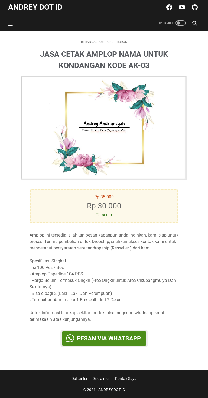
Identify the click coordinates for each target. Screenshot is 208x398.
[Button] (29, 128)
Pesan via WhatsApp (109, 338)
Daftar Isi (79, 378)
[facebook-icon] (168, 7)
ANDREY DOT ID (35, 7)
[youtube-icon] (181, 7)
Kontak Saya (125, 378)
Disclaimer (101, 378)
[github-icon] (194, 7)
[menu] (14, 22)
